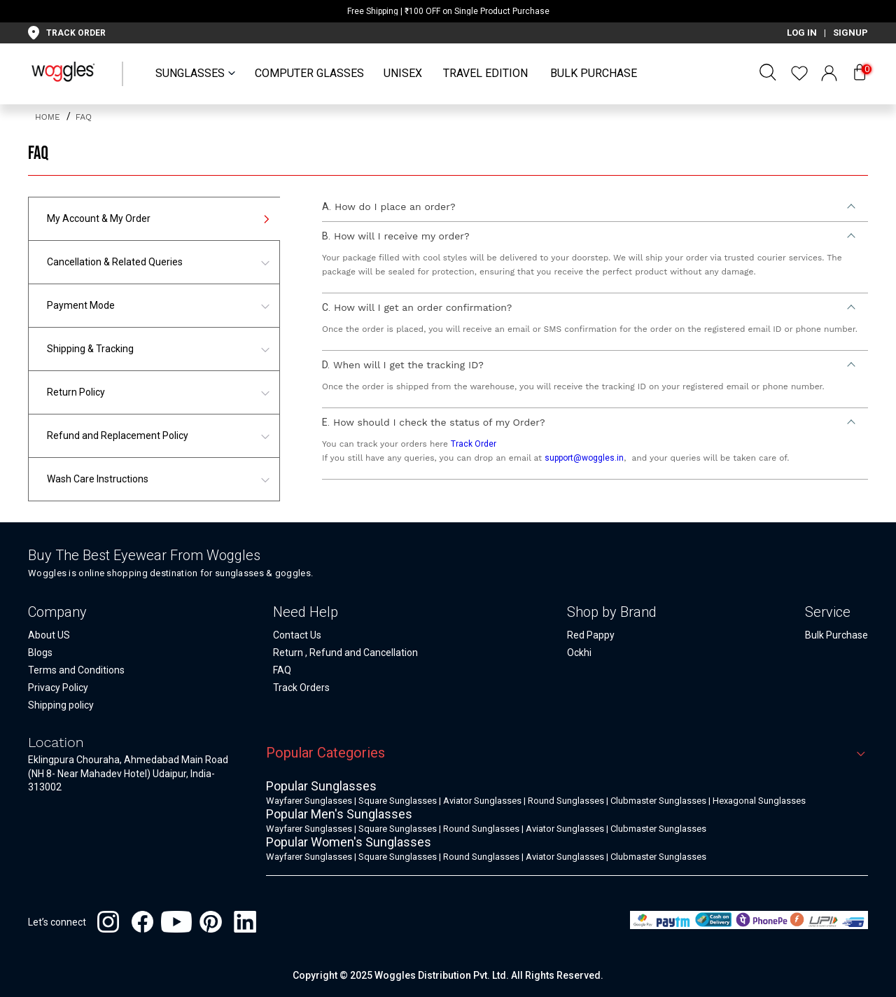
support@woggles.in (584, 458)
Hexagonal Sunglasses (759, 800)
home (49, 117)
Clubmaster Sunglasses (658, 800)
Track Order (473, 444)
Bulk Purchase (593, 73)
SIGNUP (850, 32)
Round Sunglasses (566, 800)
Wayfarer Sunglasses (309, 800)
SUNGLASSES (190, 73)
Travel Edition (485, 73)
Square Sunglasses (397, 800)
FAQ (84, 117)
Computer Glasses (309, 73)
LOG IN (802, 32)
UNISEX (403, 73)
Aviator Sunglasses (482, 800)
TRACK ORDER (76, 33)
